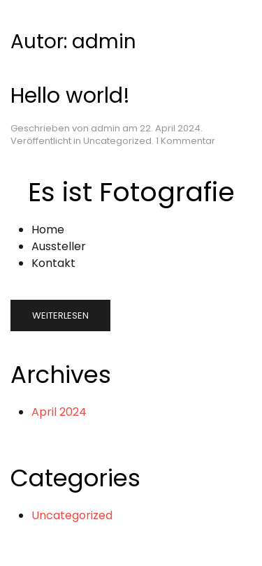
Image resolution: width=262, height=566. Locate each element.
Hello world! (70, 95)
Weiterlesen (60, 315)
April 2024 (59, 412)
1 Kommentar (185, 140)
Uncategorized (117, 140)
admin (105, 128)
